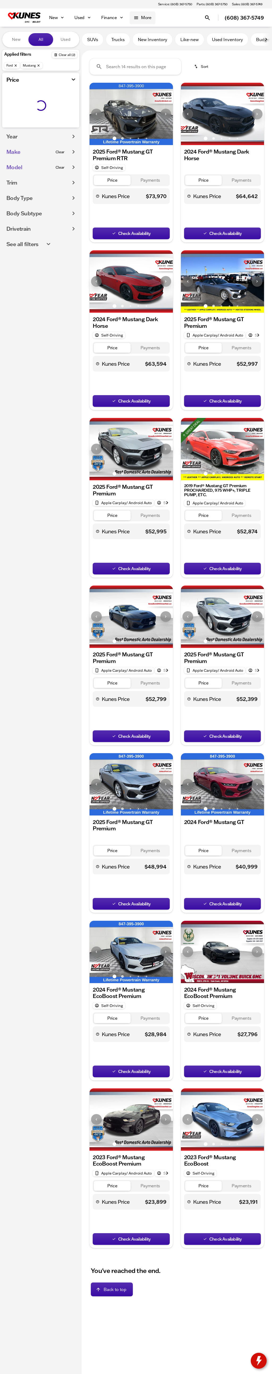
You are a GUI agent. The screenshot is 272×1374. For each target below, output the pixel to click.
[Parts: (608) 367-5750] (212, 4)
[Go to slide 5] (146, 138)
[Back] (64, 55)
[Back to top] (112, 1289)
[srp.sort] (201, 66)
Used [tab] (65, 39)
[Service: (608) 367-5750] (175, 4)
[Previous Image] (96, 114)
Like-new (189, 39)
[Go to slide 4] (138, 138)
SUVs (92, 39)
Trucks (118, 39)
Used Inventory (227, 39)
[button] (96, 114)
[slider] (12, 99)
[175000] (60, 126)
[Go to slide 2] (122, 138)
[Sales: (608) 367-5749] (247, 4)
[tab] (112, 180)
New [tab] (16, 39)
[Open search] (207, 18)
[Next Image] (266, 39)
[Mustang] (31, 65)
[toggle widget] (259, 1361)
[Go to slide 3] (130, 138)
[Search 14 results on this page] (135, 67)
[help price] (98, 196)
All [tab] (41, 39)
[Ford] (12, 65)
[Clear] (60, 162)
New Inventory (152, 39)
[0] (17, 126)
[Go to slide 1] (114, 138)
